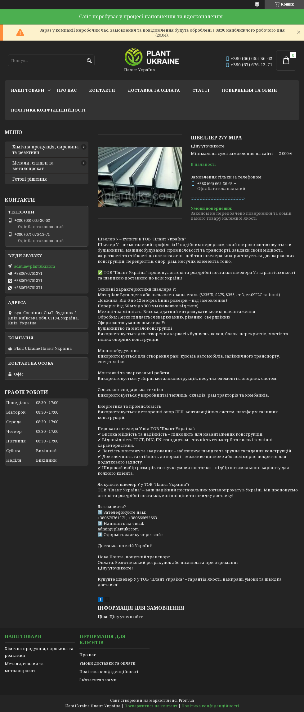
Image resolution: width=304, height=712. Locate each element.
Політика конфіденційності (48, 110)
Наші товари (27, 90)
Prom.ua (186, 700)
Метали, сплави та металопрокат (33, 165)
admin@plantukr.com (34, 266)
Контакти (102, 90)
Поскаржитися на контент (150, 706)
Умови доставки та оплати (107, 663)
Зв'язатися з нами (98, 680)
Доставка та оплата (153, 90)
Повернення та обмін (249, 90)
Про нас (67, 90)
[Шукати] (89, 60)
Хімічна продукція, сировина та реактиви (45, 149)
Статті (200, 90)
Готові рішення (29, 179)
